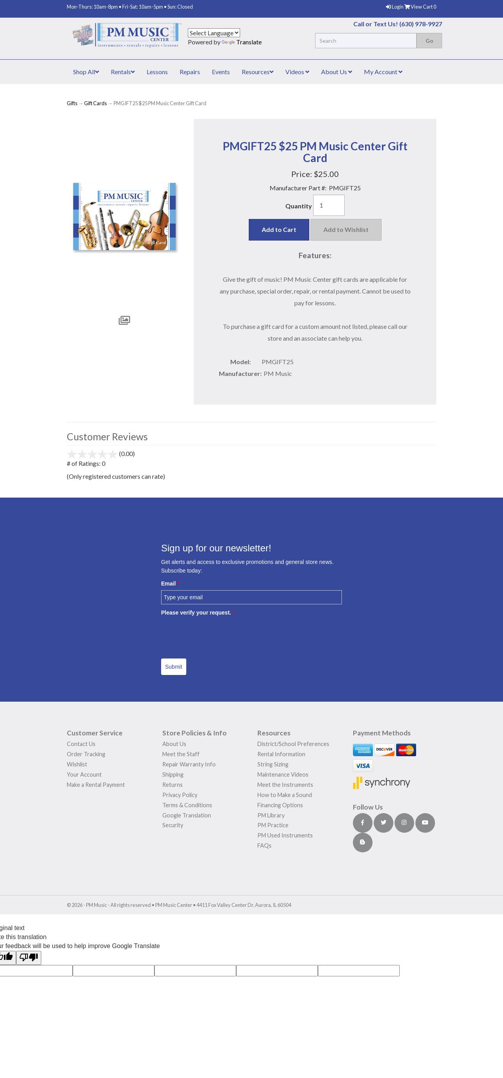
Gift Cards (95, 103)
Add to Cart (279, 229)
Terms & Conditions (187, 805)
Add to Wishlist (346, 229)
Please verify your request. (198, 612)
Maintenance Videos (282, 774)
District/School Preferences (293, 744)
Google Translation (186, 815)
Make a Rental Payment (96, 784)
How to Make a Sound (284, 795)
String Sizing (272, 764)
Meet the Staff (181, 754)
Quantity (298, 206)
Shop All (86, 71)
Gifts (72, 103)
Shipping (173, 774)
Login (395, 7)
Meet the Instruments (285, 784)
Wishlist (77, 764)
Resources (258, 71)
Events (221, 71)
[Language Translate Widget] (214, 32)
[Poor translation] (28, 958)
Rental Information (281, 754)
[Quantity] (329, 205)
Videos (297, 71)
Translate (242, 42)
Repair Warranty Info (189, 764)
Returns (172, 784)
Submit (173, 667)
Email (170, 583)
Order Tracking (86, 754)
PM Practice (272, 825)
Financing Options (280, 805)
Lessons (157, 71)
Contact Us (81, 744)
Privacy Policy (179, 795)
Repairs (190, 71)
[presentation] (221, 634)
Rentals (123, 71)
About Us (336, 71)
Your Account (84, 774)
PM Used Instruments (285, 835)
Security (172, 825)
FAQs (264, 845)
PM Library (271, 815)
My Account (383, 71)
